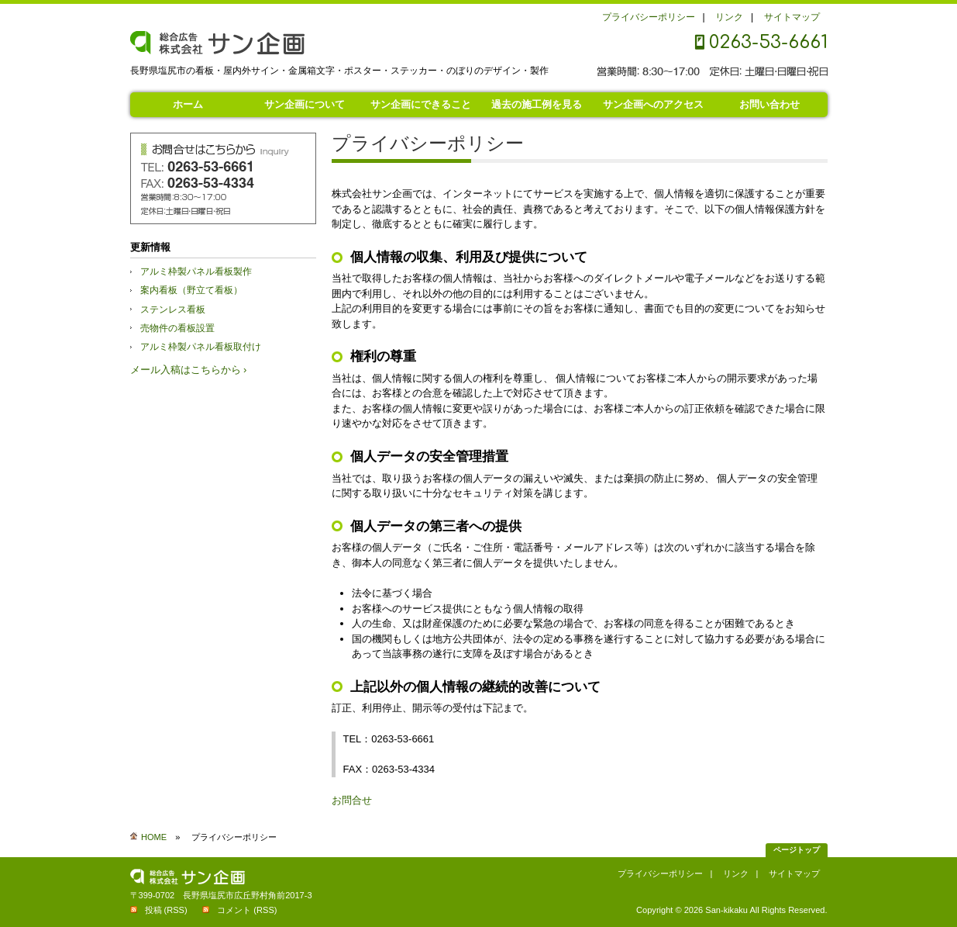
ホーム (188, 104)
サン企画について (304, 104)
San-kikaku (726, 910)
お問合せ (352, 800)
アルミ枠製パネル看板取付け (200, 346)
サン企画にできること (420, 104)
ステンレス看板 (172, 309)
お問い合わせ (769, 104)
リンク (729, 17)
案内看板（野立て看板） (191, 290)
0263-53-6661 (768, 42)
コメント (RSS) (247, 910)
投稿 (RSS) (166, 910)
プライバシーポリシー (648, 17)
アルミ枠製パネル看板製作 (196, 271)
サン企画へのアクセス (653, 104)
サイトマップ (792, 17)
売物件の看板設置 (177, 328)
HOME (154, 837)
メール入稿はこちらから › (188, 369)
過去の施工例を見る (536, 104)
